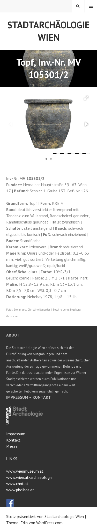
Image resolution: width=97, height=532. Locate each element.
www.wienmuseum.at (24, 471)
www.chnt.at (17, 483)
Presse (12, 446)
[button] (86, 98)
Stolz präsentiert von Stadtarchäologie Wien (45, 516)
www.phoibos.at (20, 489)
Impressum (15, 433)
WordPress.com (49, 522)
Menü (90, 6)
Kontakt (13, 440)
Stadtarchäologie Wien (48, 31)
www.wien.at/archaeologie (29, 477)
